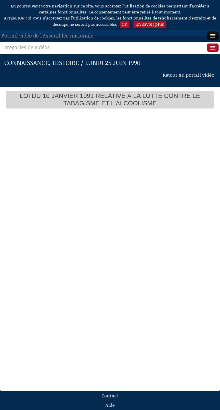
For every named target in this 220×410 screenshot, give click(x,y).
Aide (110, 405)
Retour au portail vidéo (188, 74)
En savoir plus (149, 24)
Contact (110, 395)
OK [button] (124, 24)
